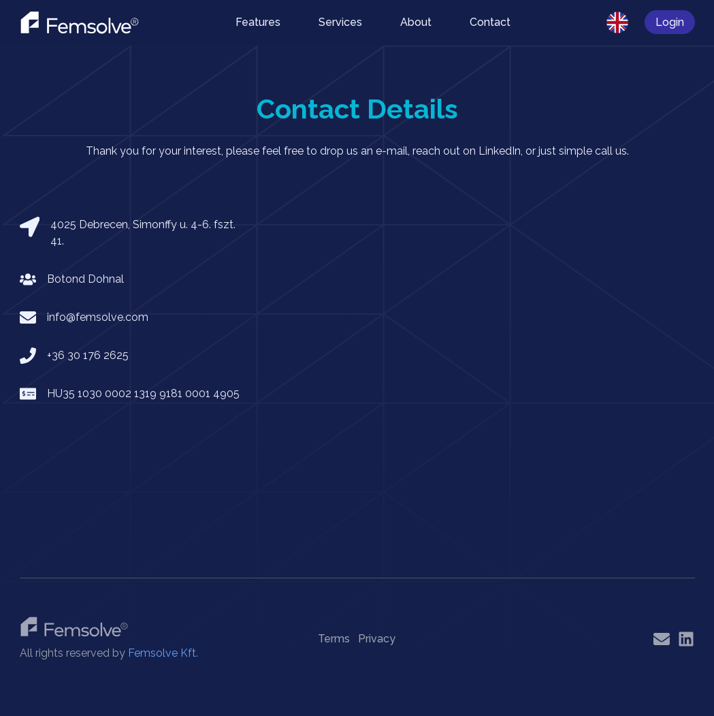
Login (669, 22)
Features (258, 22)
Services (340, 22)
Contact (490, 22)
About (416, 22)
